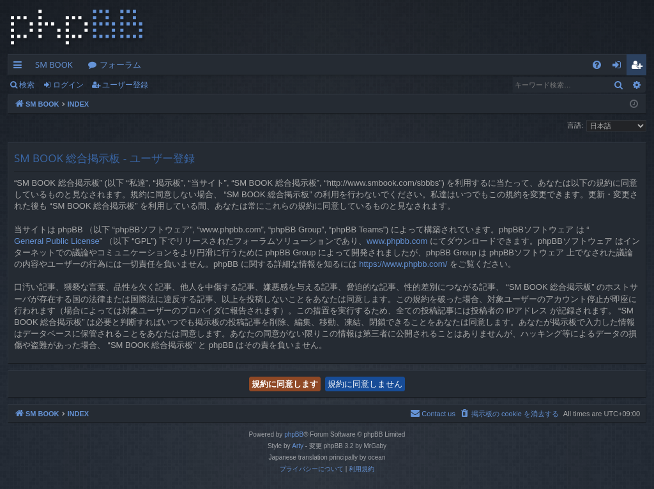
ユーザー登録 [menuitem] (639, 67)
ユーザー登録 (125, 84)
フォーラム (120, 64)
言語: (575, 125)
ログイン (68, 84)
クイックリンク (20, 67)
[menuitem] (597, 64)
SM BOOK (54, 64)
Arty (297, 445)
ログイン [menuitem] (620, 67)
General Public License (57, 241)
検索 (26, 84)
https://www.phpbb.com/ (403, 264)
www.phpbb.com (397, 241)
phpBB (293, 434)
